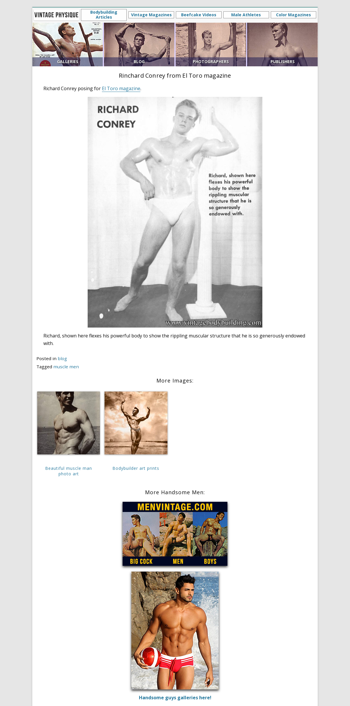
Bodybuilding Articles (103, 14)
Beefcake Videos (198, 14)
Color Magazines (293, 14)
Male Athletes (246, 14)
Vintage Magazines (151, 14)
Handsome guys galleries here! (175, 697)
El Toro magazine (121, 88)
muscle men (66, 366)
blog (62, 358)
